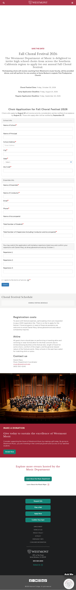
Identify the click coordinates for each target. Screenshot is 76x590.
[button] (38, 303)
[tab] (38, 303)
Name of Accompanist (11, 216)
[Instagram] (39, 580)
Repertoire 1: (8, 252)
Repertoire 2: (8, 260)
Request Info (38, 501)
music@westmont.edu (21, 364)
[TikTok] (45, 580)
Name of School (9, 125)
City (4, 150)
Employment (38, 526)
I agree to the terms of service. (15, 280)
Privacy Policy (38, 533)
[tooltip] (28, 280)
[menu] (72, 3)
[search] (4, 3)
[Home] (38, 3)
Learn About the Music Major (37, 484)
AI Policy (38, 536)
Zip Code (6, 167)
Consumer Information (38, 542)
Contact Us (36, 565)
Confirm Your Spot (38, 520)
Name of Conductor (11, 193)
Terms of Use (38, 530)
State (5, 159)
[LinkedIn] (42, 580)
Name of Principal (10, 134)
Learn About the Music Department (38, 479)
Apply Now (38, 513)
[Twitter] (33, 580)
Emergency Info (38, 539)
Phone (5, 209)
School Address (9, 142)
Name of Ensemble (10, 185)
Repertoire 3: (8, 268)
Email (5, 201)
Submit (5, 284)
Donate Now (9, 452)
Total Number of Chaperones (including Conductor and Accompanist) (29, 232)
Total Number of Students (12, 224)
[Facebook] (30, 580)
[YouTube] (36, 580)
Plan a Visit (38, 507)
